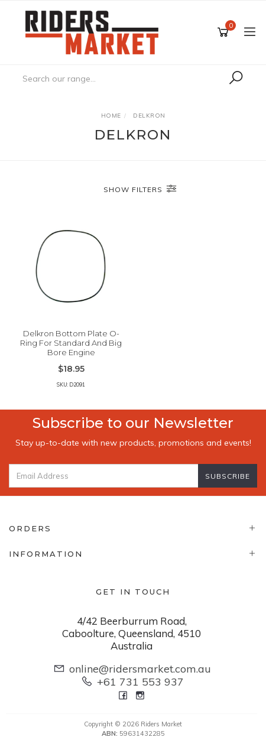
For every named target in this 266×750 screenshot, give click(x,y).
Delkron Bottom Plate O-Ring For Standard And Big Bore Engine (71, 342)
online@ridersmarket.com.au (140, 669)
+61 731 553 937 (140, 682)
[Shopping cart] (225, 32)
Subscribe (227, 476)
